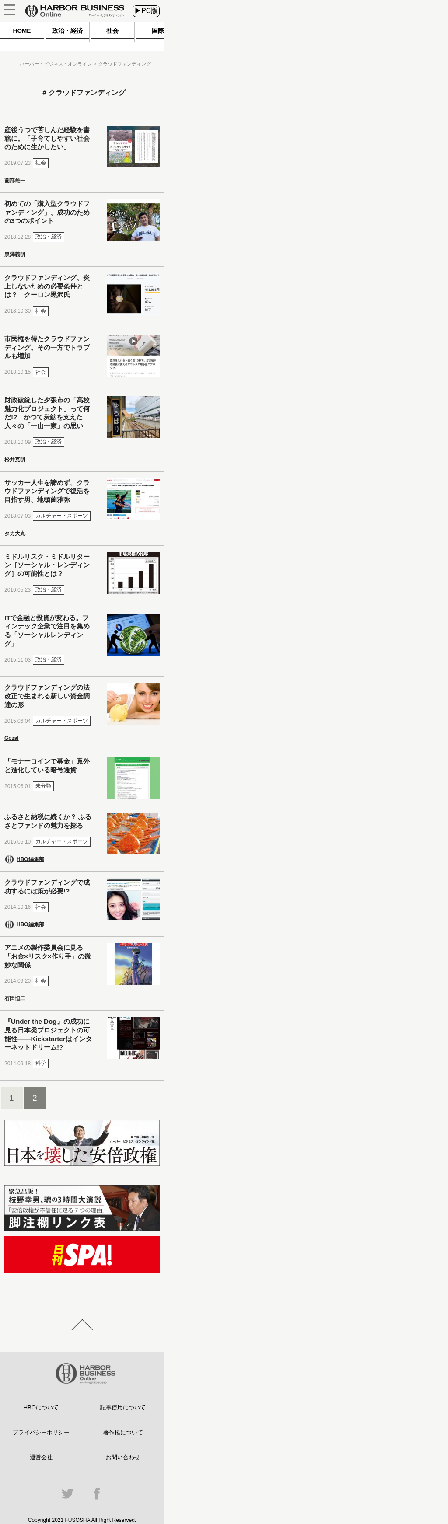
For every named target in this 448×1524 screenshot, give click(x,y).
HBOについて (41, 1407)
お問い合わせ (123, 1457)
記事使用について (123, 1407)
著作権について (123, 1432)
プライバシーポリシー (41, 1432)
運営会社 (41, 1457)
